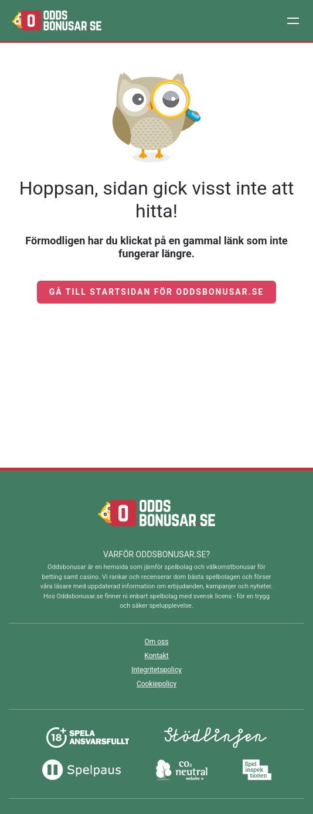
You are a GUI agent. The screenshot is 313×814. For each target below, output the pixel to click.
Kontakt (156, 656)
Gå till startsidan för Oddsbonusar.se (156, 292)
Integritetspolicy (156, 670)
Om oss (157, 642)
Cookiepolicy (156, 684)
